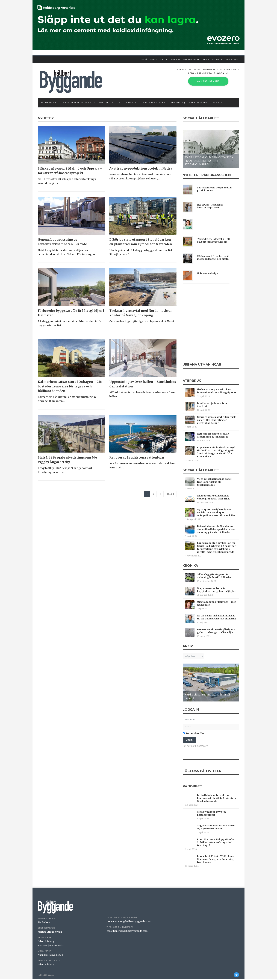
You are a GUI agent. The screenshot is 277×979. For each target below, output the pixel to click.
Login (189, 739)
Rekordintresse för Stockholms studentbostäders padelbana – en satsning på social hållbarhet (216, 529)
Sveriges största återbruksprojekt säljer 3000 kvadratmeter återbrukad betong (216, 420)
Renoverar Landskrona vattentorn (136, 457)
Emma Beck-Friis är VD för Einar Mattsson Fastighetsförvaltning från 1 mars (215, 859)
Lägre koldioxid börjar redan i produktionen (214, 189)
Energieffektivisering (78, 102)
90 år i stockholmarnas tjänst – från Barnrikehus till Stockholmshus (208, 161)
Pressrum (177, 102)
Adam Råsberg (46, 941)
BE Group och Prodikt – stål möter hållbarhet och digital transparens (213, 257)
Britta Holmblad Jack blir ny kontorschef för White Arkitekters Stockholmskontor (216, 798)
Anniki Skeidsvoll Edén (50, 955)
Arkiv (206, 59)
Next (170, 494)
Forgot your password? (196, 746)
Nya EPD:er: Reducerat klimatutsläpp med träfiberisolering (210, 206)
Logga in (217, 59)
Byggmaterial (128, 102)
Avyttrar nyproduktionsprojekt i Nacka (140, 168)
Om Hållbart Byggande (154, 59)
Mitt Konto (231, 59)
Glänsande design (207, 273)
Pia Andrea (44, 922)
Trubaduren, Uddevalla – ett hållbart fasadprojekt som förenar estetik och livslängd (213, 240)
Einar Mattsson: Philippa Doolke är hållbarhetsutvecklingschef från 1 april (215, 842)
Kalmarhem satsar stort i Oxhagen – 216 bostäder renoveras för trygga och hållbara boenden (70, 386)
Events (217, 102)
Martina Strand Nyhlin (50, 931)
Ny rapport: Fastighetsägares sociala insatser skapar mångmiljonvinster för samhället (216, 512)
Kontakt (175, 59)
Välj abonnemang (208, 81)
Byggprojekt (49, 102)
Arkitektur (106, 102)
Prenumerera (191, 59)
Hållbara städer (154, 102)
